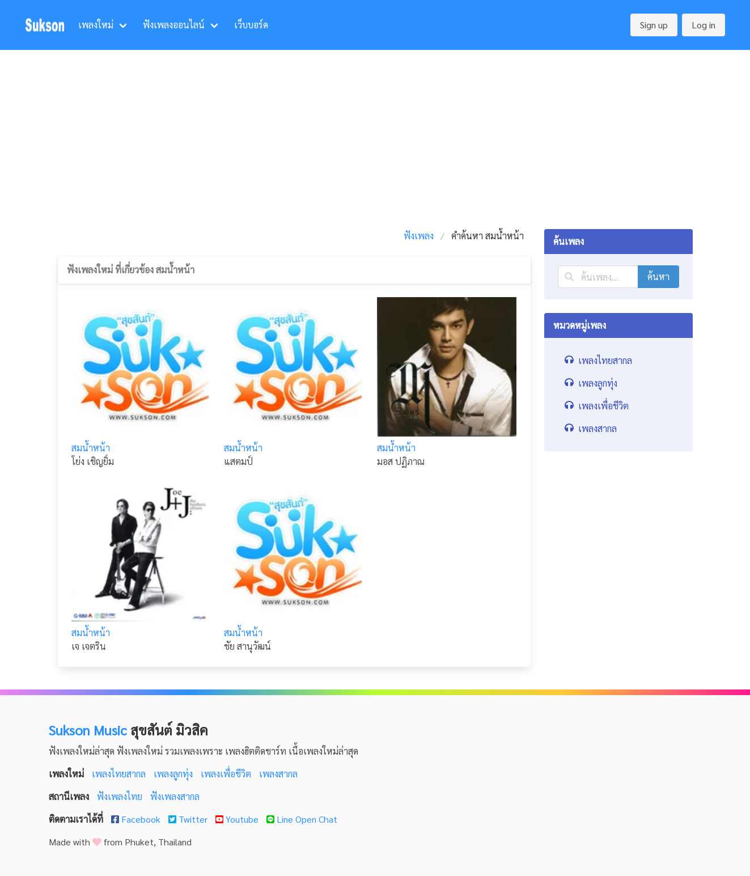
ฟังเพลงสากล (175, 796)
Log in (703, 25)
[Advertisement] (375, 135)
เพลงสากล (278, 774)
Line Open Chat (301, 819)
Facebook (137, 819)
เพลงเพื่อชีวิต (227, 774)
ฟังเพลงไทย (121, 796)
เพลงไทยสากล (120, 774)
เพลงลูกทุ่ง (174, 774)
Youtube (238, 819)
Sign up (654, 25)
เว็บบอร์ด (251, 25)
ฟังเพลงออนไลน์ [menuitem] (174, 25)
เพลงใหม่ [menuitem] (95, 25)
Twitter (189, 819)
